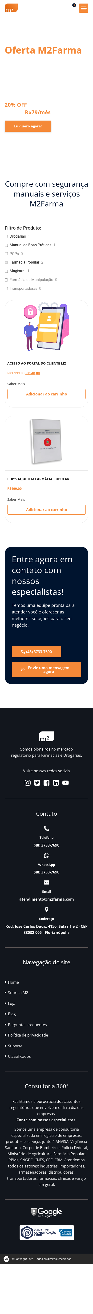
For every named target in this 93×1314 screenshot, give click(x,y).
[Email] (46, 882)
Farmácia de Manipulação (31, 279)
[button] (83, 8)
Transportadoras (23, 288)
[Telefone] (46, 828)
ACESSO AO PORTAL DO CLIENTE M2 (36, 363)
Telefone (46, 837)
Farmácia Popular (24, 262)
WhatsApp (46, 864)
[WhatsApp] (46, 855)
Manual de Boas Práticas (30, 245)
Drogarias (18, 236)
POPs (14, 254)
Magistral (17, 271)
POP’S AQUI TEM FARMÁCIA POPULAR (38, 479)
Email (46, 891)
